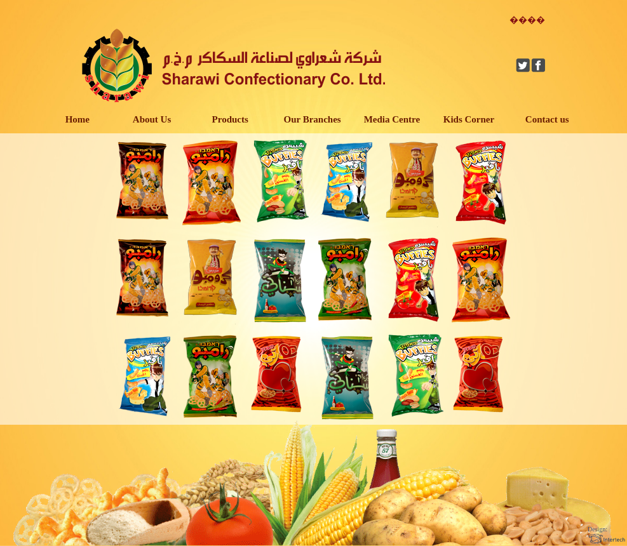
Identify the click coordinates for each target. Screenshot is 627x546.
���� (527, 20)
